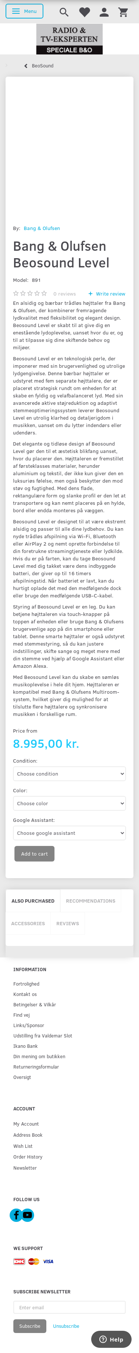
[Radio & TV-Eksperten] (69, 39)
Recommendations (90, 900)
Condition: (25, 760)
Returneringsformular (36, 1066)
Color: (20, 790)
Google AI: (34, 819)
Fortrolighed (26, 983)
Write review (110, 293)
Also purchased (32, 900)
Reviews (67, 923)
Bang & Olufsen (42, 227)
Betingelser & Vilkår (34, 1004)
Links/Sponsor (28, 1025)
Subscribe (29, 1326)
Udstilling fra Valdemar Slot (42, 1035)
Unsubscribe (66, 1326)
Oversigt (22, 1077)
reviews (64, 293)
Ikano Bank (25, 1046)
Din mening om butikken (39, 1056)
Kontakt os (25, 994)
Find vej (21, 1015)
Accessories (28, 923)
